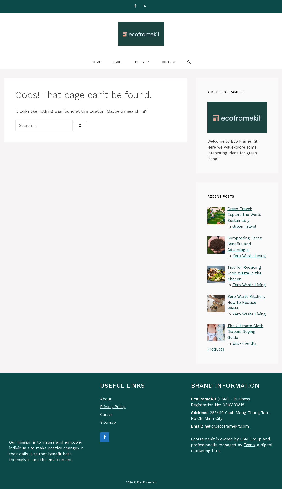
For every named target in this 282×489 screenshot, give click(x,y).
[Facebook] (135, 6)
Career (106, 414)
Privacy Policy (113, 406)
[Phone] (145, 6)
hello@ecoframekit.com (226, 426)
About (118, 62)
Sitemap (108, 422)
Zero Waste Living (249, 255)
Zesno (249, 444)
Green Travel (244, 226)
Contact (168, 62)
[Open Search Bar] (189, 62)
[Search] (80, 126)
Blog (145, 62)
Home (96, 62)
